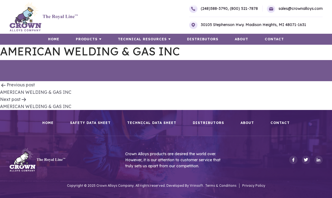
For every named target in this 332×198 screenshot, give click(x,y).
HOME (53, 39)
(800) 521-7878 (244, 8)
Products (86, 39)
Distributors (202, 39)
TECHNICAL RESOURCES (142, 39)
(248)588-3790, (209, 9)
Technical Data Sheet (151, 123)
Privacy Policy (253, 185)
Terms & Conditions (220, 185)
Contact (274, 39)
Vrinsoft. (197, 185)
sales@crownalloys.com (295, 9)
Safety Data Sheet (90, 123)
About (241, 39)
